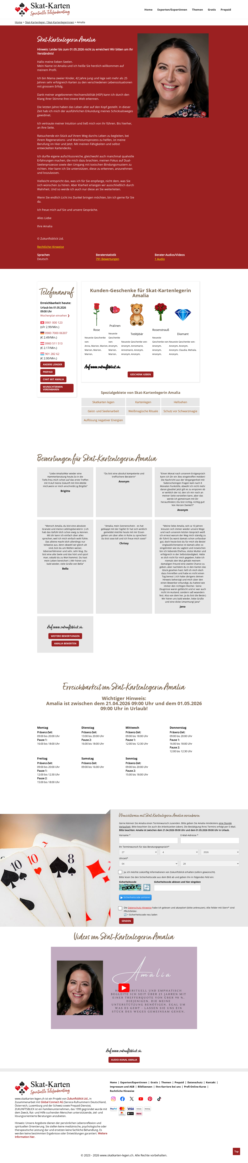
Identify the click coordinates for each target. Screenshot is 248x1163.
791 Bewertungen (107, 259)
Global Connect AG (52, 1102)
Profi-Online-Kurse (195, 1086)
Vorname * (124, 835)
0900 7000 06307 (56, 333)
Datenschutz (194, 1082)
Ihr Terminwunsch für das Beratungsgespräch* (144, 846)
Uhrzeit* (123, 858)
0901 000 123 (53, 322)
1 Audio (160, 259)
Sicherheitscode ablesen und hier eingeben (177, 882)
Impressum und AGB (122, 1086)
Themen (197, 9)
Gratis (212, 9)
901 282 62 (52, 354)
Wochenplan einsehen (55, 315)
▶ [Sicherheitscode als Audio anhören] (135, 897)
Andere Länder (52, 364)
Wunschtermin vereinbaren (53, 388)
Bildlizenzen (145, 1086)
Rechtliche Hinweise (50, 247)
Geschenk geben (140, 374)
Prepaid (226, 9)
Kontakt (211, 1082)
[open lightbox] (173, 75)
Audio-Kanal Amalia (124, 1059)
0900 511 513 (53, 343)
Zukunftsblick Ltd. (77, 1098)
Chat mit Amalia (53, 379)
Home (148, 9)
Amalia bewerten (65, 643)
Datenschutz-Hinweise (140, 907)
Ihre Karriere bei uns (168, 1086)
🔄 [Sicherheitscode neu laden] (147, 887)
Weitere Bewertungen (65, 636)
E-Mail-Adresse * (189, 835)
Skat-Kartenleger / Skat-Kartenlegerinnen (49, 22)
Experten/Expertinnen (172, 9)
